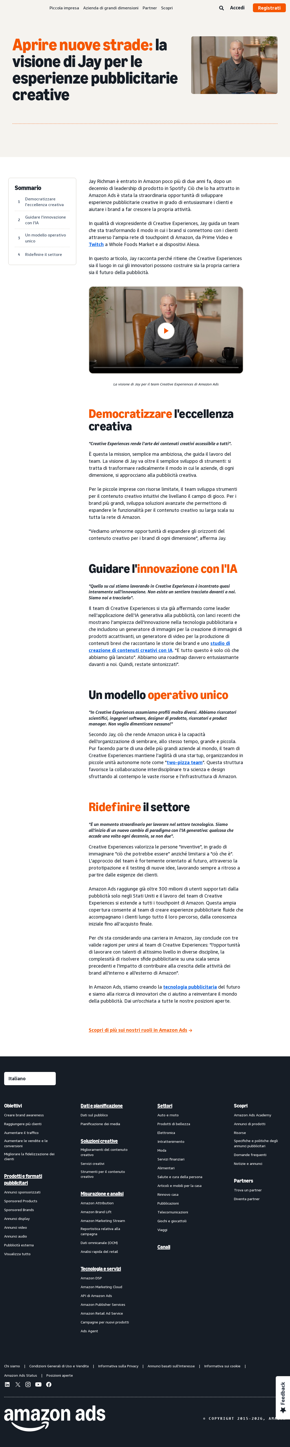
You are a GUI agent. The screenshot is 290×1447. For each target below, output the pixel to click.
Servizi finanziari (170, 1159)
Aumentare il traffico (21, 1132)
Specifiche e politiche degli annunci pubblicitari (256, 1143)
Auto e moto (168, 1115)
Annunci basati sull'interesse (171, 1366)
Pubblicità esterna (19, 1245)
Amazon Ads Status (20, 1375)
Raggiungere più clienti (23, 1124)
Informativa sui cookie (222, 1366)
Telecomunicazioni (172, 1212)
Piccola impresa (64, 7)
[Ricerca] (221, 8)
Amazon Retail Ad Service (102, 1313)
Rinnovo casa (167, 1194)
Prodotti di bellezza (173, 1124)
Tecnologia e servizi (101, 1269)
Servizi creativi (92, 1163)
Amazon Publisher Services (103, 1304)
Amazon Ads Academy (252, 1115)
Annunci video (15, 1227)
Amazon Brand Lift (96, 1212)
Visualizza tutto (17, 1254)
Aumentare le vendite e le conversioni (26, 1143)
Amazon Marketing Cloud (101, 1287)
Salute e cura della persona (179, 1176)
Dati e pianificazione (102, 1106)
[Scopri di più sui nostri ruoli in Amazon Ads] (140, 1030)
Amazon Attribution (97, 1203)
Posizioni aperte (59, 1375)
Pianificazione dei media (100, 1124)
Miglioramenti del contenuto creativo (104, 1152)
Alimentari (166, 1168)
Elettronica (166, 1132)
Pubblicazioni (168, 1203)
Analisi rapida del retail (99, 1251)
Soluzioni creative (99, 1141)
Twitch (96, 244)
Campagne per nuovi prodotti (105, 1322)
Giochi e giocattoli (172, 1221)
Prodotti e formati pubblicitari (23, 1179)
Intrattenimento (170, 1141)
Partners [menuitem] (243, 1181)
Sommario (28, 188)
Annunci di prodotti (249, 1124)
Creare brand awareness (24, 1115)
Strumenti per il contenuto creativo (103, 1174)
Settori (164, 1106)
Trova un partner (248, 1190)
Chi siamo (12, 1366)
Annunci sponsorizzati (22, 1192)
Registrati (269, 8)
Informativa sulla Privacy (118, 1366)
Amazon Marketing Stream (103, 1220)
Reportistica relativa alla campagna (100, 1231)
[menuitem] (30, 1218)
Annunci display (17, 1218)
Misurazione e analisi (102, 1194)
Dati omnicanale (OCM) (99, 1242)
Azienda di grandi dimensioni (111, 7)
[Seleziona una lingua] (30, 1078)
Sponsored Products (20, 1201)
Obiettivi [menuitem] (13, 1106)
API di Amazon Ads (96, 1295)
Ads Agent (89, 1331)
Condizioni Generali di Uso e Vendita (59, 1366)
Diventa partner (247, 1199)
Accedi (237, 7)
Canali (163, 1247)
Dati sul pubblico (94, 1115)
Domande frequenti (250, 1154)
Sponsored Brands (19, 1209)
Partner (150, 7)
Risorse (240, 1132)
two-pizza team (185, 762)
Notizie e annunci (248, 1163)
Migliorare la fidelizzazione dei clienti (29, 1156)
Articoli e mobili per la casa (179, 1185)
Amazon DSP (91, 1278)
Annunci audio (15, 1236)
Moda (161, 1150)
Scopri (167, 7)
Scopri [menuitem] (240, 1106)
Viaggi (162, 1229)
